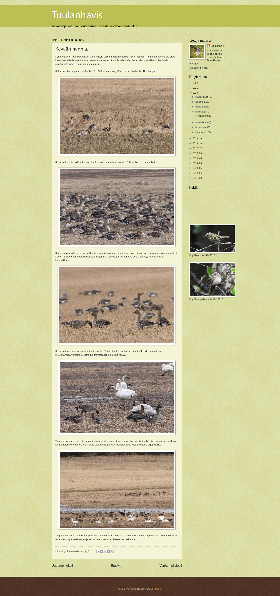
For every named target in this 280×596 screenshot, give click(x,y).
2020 (195, 92)
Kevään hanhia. (203, 115)
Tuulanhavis (77, 15)
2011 (195, 178)
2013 (195, 168)
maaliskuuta (201, 122)
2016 (195, 153)
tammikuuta (201, 132)
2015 (195, 158)
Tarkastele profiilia (198, 67)
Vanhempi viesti (170, 565)
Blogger (157, 589)
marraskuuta (202, 97)
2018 (195, 143)
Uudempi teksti (62, 565)
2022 (195, 83)
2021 (195, 87)
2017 (195, 148)
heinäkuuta (201, 102)
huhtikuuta (201, 111)
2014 (195, 163)
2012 (195, 173)
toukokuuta (201, 106)
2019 (195, 138)
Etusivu (116, 565)
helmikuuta (201, 127)
